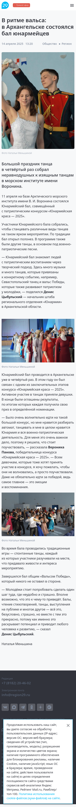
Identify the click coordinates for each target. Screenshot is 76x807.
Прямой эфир (22, 5)
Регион (67, 44)
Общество (50, 44)
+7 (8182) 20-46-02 (16, 683)
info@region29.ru (16, 694)
